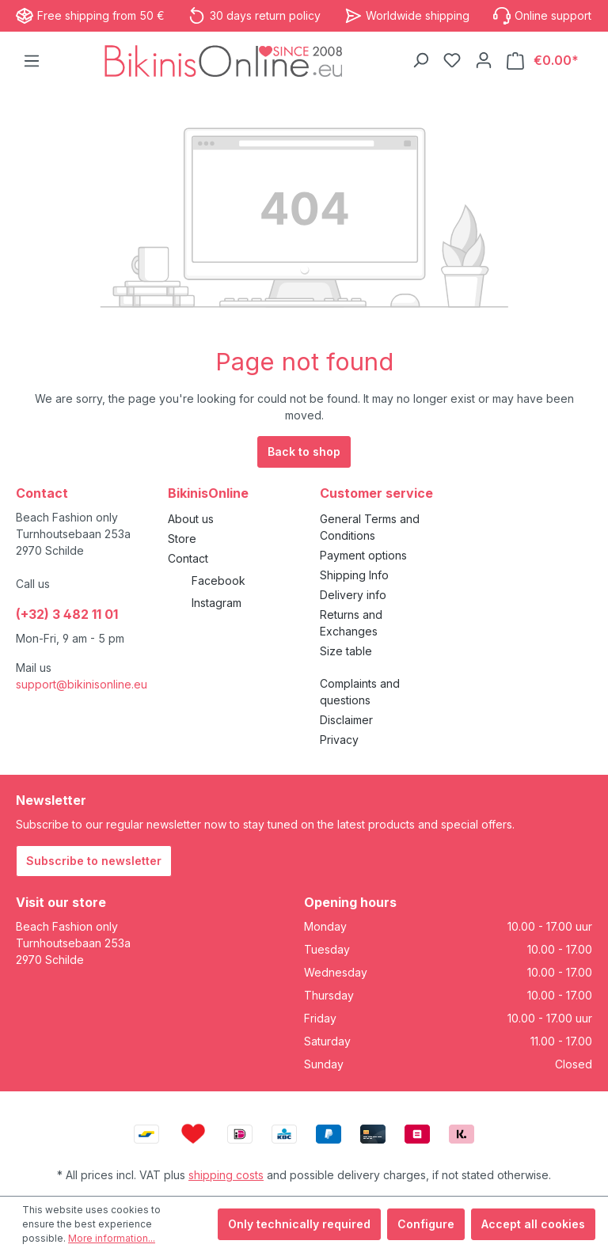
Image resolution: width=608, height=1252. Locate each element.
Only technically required (299, 1224)
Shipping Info (354, 575)
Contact (188, 558)
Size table (346, 651)
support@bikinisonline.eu (81, 684)
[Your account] (484, 60)
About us (191, 518)
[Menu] (32, 61)
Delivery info (353, 594)
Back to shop (304, 451)
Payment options (363, 555)
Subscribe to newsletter (94, 860)
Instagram (216, 602)
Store (182, 538)
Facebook (218, 580)
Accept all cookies (533, 1224)
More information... (111, 1238)
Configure (425, 1224)
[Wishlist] (452, 60)
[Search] (420, 60)
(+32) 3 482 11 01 (67, 614)
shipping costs (226, 1175)
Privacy (339, 739)
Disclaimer (346, 720)
